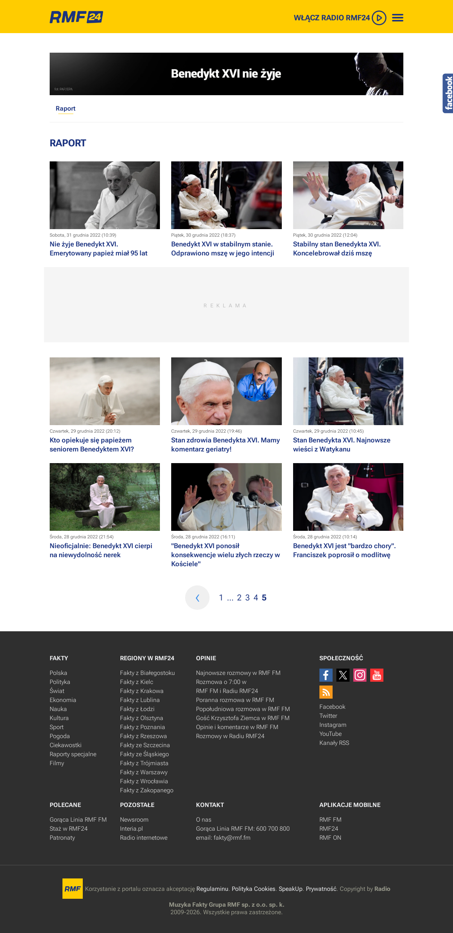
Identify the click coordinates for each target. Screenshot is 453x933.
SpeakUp (291, 888)
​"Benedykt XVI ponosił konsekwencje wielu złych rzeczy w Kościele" (225, 555)
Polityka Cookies (253, 888)
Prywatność (321, 888)
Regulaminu (212, 888)
